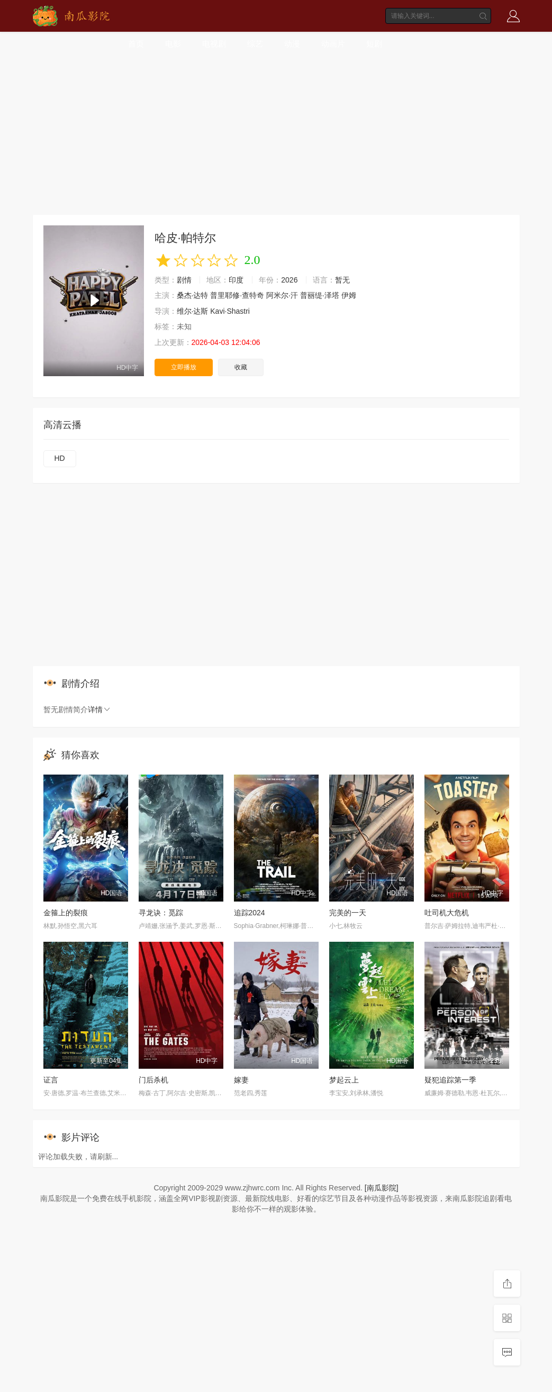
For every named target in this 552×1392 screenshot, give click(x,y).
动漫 (292, 43)
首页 (136, 43)
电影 (173, 43)
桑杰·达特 (193, 295)
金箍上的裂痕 (65, 912)
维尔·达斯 (193, 311)
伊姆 (348, 295)
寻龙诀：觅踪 (161, 912)
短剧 (374, 43)
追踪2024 (249, 912)
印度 (236, 280)
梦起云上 (344, 1080)
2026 (289, 280)
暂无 (342, 280)
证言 (50, 1080)
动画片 (333, 43)
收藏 (240, 367)
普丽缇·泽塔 (319, 295)
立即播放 (183, 367)
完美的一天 (347, 912)
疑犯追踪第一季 (450, 1080)
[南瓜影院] (382, 1188)
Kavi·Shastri (230, 311)
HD (60, 458)
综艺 (255, 43)
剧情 (184, 280)
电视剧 (214, 43)
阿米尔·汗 (282, 295)
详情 (99, 709)
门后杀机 (153, 1080)
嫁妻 (241, 1080)
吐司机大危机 (446, 912)
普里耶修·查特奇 (237, 295)
